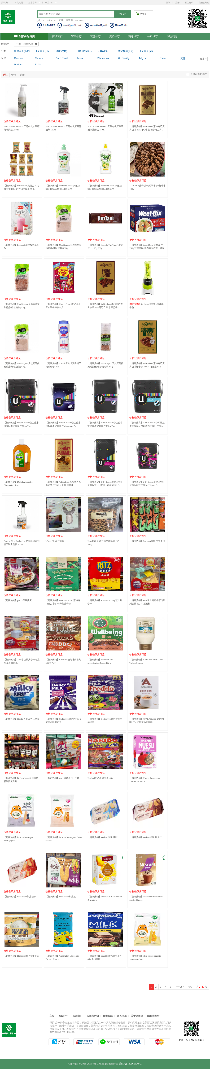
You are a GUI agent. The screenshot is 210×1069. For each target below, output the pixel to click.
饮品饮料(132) (125, 51)
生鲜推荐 (152, 36)
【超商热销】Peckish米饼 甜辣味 (20, 896)
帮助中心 (63, 1016)
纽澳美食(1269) (22, 51)
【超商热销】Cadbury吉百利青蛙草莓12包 (105, 720)
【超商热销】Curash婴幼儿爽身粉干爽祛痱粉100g (63, 365)
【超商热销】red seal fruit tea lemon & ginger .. (105, 898)
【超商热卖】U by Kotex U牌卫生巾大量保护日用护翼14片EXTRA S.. (105, 483)
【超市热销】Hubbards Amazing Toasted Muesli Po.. (144, 780)
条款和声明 (93, 1016)
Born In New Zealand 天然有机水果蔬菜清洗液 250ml (22, 128)
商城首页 (57, 36)
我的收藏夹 (204, 2)
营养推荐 (95, 36)
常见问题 (19, 2)
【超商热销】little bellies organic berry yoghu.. (19, 839)
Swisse (80, 58)
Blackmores (103, 58)
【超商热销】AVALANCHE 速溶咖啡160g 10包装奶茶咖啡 (146, 720)
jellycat (41, 20)
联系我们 (51, 2)
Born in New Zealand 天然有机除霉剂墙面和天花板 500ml (22, 543)
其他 (183, 58)
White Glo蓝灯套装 (55, 541)
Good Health (62, 58)
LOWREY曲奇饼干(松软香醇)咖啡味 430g (147, 187)
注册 (177, 2)
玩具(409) (102, 51)
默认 (5, 74)
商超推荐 (133, 36)
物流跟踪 (108, 1016)
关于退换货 (137, 1016)
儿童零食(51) (146, 51)
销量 (22, 74)
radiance (79, 20)
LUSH (38, 64)
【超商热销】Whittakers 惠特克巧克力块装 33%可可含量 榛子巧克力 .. (147, 128)
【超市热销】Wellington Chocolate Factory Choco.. (62, 957)
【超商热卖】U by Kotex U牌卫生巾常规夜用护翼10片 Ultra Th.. (105, 424)
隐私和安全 (153, 1016)
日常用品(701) (84, 51)
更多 (203, 58)
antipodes (51, 20)
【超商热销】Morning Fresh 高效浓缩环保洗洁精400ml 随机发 (63, 187)
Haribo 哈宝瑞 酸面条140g (100, 778)
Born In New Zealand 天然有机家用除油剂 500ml (63, 128)
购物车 (143, 14)
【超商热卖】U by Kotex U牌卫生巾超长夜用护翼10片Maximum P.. (63, 424)
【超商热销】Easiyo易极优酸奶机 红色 (22, 246)
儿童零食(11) (42, 51)
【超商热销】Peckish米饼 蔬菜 (61, 896)
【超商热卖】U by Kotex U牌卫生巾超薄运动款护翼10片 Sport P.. (147, 483)
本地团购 (172, 36)
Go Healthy (123, 58)
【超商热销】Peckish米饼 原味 (103, 837)
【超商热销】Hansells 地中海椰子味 (21, 955)
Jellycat (142, 58)
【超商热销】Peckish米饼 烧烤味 (145, 837)
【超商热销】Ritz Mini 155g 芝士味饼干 (105, 602)
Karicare (18, 58)
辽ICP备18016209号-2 (130, 1063)
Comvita (39, 58)
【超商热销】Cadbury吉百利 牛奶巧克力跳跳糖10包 (63, 720)
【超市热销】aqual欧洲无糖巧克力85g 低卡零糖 (105, 957)
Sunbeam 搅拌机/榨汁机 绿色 (146, 306)
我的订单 (189, 2)
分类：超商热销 (26, 44)
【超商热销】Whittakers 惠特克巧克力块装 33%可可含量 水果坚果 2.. (105, 306)
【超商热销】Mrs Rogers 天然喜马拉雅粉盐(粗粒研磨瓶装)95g (105, 365)
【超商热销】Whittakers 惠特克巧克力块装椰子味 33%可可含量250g (147, 365)
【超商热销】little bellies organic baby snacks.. (64, 839)
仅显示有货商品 (198, 74)
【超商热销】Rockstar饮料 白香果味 (147, 541)
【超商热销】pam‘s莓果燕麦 (18, 600)
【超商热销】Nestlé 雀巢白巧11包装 (21, 719)
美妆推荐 (114, 36)
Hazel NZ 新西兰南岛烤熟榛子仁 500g (103, 543)
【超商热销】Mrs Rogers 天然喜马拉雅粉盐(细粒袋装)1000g (63, 246)
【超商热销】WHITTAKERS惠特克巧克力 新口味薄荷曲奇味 (63, 602)
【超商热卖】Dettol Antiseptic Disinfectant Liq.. (18, 483)
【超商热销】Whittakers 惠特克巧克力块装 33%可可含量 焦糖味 (63, 483)
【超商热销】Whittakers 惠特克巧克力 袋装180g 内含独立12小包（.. (21, 187)
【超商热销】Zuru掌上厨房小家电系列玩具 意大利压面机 (147, 602)
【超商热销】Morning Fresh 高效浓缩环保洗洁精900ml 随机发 (105, 187)
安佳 (61, 20)
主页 (52, 1016)
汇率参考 (34, 2)
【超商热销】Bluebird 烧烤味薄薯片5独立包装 (63, 661)
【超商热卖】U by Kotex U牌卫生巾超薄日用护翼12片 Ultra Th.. (21, 424)
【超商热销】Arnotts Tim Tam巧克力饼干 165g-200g (105, 246)
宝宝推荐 (76, 36)
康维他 (69, 20)
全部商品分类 (24, 36)
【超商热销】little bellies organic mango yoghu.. (145, 957)
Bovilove (18, 64)
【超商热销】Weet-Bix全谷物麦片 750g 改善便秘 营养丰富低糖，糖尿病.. (146, 247)
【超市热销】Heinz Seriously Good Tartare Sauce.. (146, 661)
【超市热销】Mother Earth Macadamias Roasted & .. (100, 661)
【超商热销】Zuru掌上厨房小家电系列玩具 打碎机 (22, 661)
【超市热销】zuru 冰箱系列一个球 (62, 778)
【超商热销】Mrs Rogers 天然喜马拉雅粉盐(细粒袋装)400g (22, 365)
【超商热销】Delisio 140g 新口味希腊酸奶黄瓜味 (21, 780)
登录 (168, 2)
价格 (13, 74)
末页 (190, 987)
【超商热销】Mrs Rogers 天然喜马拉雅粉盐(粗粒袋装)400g (22, 306)
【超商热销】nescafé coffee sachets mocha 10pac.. (146, 898)
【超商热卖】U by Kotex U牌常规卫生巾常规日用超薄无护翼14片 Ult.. (147, 424)
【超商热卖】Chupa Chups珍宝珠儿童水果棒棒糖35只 (63, 306)
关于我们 (5, 2)
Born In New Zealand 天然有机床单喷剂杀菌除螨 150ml (105, 128)
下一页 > (179, 987)
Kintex (163, 58)
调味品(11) (61, 51)
